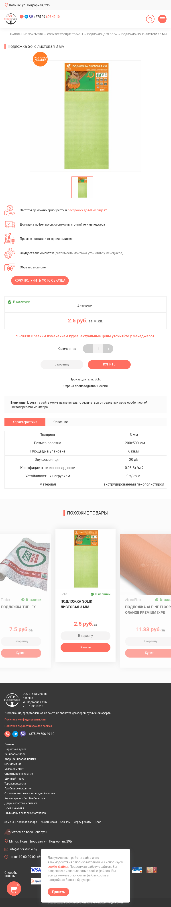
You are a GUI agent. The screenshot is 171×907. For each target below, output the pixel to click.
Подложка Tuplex (18, 607)
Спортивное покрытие (18, 773)
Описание (60, 422)
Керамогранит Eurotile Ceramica (24, 798)
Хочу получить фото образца (40, 280)
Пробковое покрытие (17, 788)
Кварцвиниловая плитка (20, 759)
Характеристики (25, 422)
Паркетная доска (15, 749)
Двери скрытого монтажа (20, 803)
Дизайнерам (49, 822)
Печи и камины (14, 808)
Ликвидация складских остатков (25, 813)
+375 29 (47, 16)
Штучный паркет (15, 778)
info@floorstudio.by (23, 849)
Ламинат (10, 744)
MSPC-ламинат (14, 768)
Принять (58, 892)
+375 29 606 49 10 (41, 734)
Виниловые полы (15, 754)
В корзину (62, 364)
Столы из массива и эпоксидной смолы (29, 793)
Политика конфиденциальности (25, 719)
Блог (98, 822)
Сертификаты (82, 822)
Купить (109, 364)
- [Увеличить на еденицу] (88, 349)
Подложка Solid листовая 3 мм (76, 604)
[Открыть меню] (162, 19)
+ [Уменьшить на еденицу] (108, 349)
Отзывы (65, 822)
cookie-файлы (58, 866)
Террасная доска (15, 783)
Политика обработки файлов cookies (28, 726)
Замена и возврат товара (20, 822)
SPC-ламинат (12, 764)
